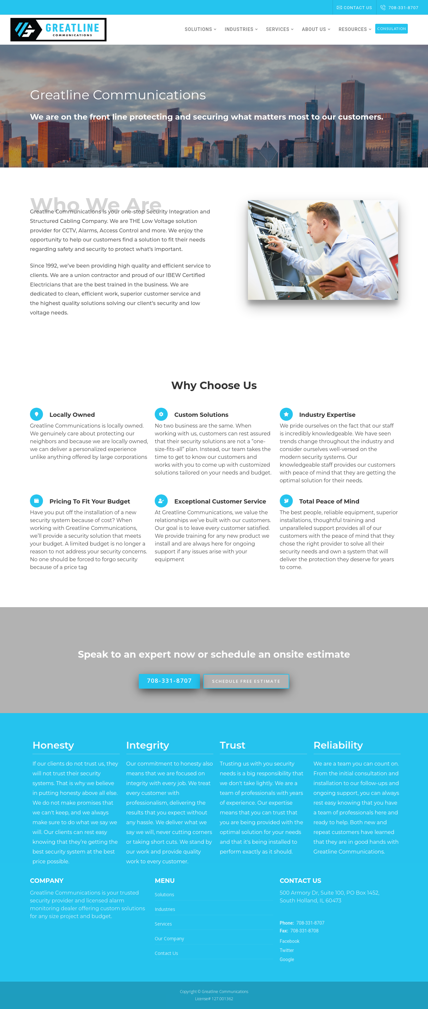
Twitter (287, 950)
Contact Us (354, 7)
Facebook (290, 941)
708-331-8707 (399, 7)
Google (287, 959)
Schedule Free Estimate (246, 681)
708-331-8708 (299, 930)
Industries (165, 909)
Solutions (164, 894)
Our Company (169, 938)
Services (163, 924)
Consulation (391, 28)
